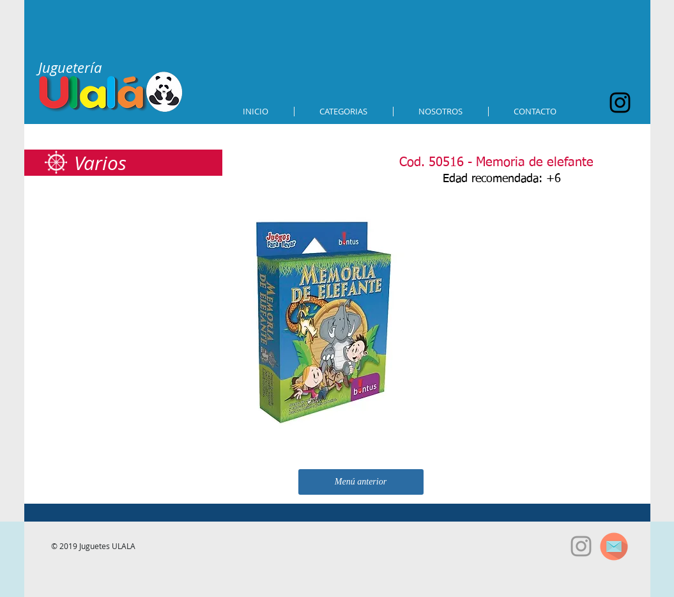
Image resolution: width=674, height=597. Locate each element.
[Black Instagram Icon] (620, 102)
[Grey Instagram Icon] (581, 546)
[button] (344, 111)
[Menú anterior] (361, 482)
